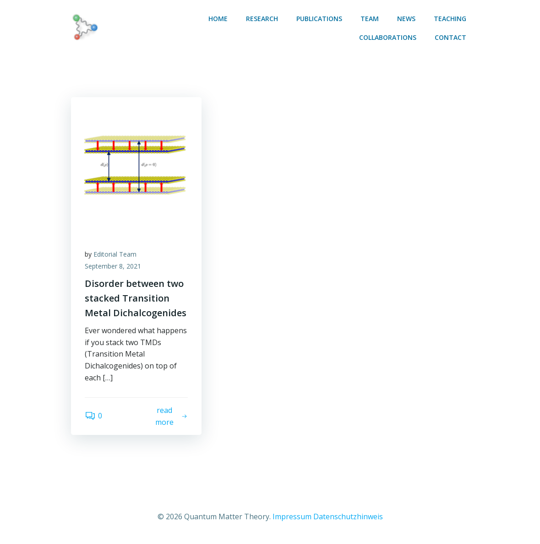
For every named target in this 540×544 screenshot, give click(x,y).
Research (262, 18)
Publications (319, 18)
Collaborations (387, 37)
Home (218, 18)
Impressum (292, 516)
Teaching (450, 18)
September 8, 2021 (113, 266)
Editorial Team (114, 254)
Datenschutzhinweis (348, 516)
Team (369, 18)
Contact (450, 37)
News (406, 18)
